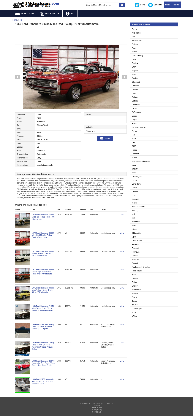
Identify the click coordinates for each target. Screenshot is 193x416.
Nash (134, 225)
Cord (134, 93)
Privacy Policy (96, 410)
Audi (134, 48)
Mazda (134, 203)
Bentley (135, 63)
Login (167, 5)
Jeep (134, 173)
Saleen (135, 278)
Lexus (134, 188)
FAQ (70, 14)
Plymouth (135, 252)
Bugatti (135, 71)
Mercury (135, 210)
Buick (134, 74)
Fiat (133, 135)
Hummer (135, 154)
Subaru (135, 293)
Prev (17, 77)
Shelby (135, 286)
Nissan (135, 229)
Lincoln (135, 191)
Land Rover (136, 184)
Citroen (135, 90)
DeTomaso (136, 112)
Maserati (135, 199)
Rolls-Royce (137, 271)
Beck (134, 59)
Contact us (155, 5)
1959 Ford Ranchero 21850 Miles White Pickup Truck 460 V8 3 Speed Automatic (43, 308)
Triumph (135, 305)
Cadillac (135, 78)
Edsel (134, 124)
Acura (134, 29)
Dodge (134, 116)
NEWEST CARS (24, 13)
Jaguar (135, 169)
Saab (134, 275)
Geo (133, 142)
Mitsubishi (136, 222)
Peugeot (135, 248)
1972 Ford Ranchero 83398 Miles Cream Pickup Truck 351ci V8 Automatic (43, 253)
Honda (134, 150)
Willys (134, 316)
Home (140, 5)
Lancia (134, 180)
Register (176, 5)
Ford (134, 139)
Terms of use (96, 408)
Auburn (135, 44)
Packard (135, 244)
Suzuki (134, 297)
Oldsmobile (136, 233)
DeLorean (136, 105)
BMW (134, 67)
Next (124, 77)
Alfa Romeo (136, 33)
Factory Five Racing (140, 127)
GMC (134, 146)
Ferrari (134, 131)
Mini (133, 218)
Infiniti (134, 157)
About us (96, 406)
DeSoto (135, 108)
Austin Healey (137, 56)
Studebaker (136, 290)
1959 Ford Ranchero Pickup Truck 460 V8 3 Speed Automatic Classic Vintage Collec (43, 346)
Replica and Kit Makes (141, 267)
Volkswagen (137, 309)
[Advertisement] (71, 35)
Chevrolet (136, 82)
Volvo (134, 312)
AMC (134, 37)
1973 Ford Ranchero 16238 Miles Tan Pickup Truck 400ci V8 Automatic (43, 217)
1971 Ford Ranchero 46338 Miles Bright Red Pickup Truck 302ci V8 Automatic (43, 272)
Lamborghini (137, 176)
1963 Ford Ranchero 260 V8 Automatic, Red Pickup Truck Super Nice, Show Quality (43, 363)
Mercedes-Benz (138, 207)
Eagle (134, 120)
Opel (134, 237)
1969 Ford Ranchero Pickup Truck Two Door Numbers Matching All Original (43, 326)
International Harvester (141, 161)
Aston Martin (137, 40)
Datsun (135, 101)
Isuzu (134, 165)
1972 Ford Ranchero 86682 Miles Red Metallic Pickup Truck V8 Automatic (43, 235)
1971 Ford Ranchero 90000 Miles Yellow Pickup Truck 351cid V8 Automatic (43, 290)
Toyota (134, 301)
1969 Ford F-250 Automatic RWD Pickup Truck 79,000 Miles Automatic (43, 381)
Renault (135, 263)
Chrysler (135, 86)
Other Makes (137, 241)
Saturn (134, 282)
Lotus (134, 195)
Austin (134, 52)
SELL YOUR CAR (49, 14)
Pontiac (135, 256)
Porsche (135, 259)
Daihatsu (135, 97)
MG (133, 214)
